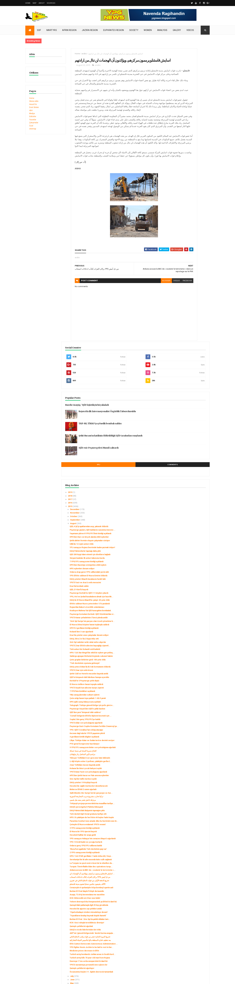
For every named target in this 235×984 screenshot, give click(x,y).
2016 (173, 218)
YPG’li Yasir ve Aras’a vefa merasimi (188, 326)
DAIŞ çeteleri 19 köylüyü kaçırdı (186, 599)
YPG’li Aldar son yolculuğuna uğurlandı (189, 520)
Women (148, 30)
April (175, 889)
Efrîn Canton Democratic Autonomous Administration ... (189, 832)
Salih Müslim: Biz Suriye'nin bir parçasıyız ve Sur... (186, 612)
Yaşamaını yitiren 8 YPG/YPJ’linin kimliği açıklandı (186, 254)
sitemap (32, 129)
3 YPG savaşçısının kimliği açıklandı (187, 666)
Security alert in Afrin (34, 941)
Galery (177, 30)
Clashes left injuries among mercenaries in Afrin (46, 938)
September (178, 235)
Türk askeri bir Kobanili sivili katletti (188, 420)
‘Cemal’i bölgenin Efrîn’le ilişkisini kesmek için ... (187, 512)
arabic (73, 53)
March (176, 893)
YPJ (175, 180)
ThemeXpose (40, 980)
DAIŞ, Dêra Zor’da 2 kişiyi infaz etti (187, 405)
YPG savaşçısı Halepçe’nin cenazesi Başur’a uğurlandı (188, 677)
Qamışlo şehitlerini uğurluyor (185, 869)
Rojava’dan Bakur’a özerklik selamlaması (184, 360)
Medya (32, 113)
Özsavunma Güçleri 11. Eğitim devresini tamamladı (185, 873)
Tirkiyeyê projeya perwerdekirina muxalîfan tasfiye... (187, 627)
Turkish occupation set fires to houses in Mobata (46, 935)
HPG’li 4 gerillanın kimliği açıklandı (187, 393)
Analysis (162, 30)
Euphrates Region (113, 30)
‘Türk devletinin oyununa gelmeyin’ (188, 441)
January (176, 900)
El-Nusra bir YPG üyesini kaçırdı (186, 669)
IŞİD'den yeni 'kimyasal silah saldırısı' (188, 507)
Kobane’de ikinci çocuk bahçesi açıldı (189, 580)
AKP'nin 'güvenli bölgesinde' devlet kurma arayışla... (188, 815)
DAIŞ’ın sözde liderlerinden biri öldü (188, 811)
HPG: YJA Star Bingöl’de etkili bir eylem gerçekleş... (187, 425)
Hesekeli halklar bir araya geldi (186, 673)
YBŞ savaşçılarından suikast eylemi (187, 483)
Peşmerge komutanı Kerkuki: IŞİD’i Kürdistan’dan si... (188, 371)
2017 (173, 214)
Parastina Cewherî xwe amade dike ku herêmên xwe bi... (189, 656)
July (175, 879)
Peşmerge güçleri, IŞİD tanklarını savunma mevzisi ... (187, 248)
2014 (173, 904)
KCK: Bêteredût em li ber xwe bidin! (188, 766)
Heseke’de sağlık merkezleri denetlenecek (185, 603)
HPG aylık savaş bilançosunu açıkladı (188, 492)
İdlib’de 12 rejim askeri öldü (184, 270)
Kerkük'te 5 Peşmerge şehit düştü (187, 465)
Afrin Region (69, 30)
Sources (51, 3)
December (178, 224)
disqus (141, 309)
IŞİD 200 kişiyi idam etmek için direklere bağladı (185, 283)
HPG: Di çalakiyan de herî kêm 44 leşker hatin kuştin (187, 650)
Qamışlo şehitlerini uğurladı (184, 807)
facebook (151, 309)
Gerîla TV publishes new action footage (42, 944)
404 (30, 110)
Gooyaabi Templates (68, 980)
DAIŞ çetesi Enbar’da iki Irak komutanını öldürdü (184, 445)
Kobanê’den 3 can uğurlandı (184, 396)
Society (133, 30)
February (177, 896)
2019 (173, 207)
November (178, 228)
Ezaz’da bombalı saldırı (182, 329)
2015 (173, 221)
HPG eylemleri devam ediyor (185, 305)
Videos (190, 30)
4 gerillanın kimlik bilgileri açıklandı (187, 540)
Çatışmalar (33, 123)
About (42, 3)
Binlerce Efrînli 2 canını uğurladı (186, 608)
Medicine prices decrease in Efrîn (187, 843)
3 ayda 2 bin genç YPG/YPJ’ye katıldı (188, 516)
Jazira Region (90, 30)
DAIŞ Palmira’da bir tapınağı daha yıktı (188, 279)
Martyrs (51, 30)
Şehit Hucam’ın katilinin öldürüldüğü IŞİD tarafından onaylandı (194, 153)
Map (34, 3)
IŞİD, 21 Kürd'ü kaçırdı (182, 333)
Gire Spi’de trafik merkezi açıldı (186, 595)
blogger (131, 309)
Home (27, 3)
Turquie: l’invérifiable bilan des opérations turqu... (186, 716)
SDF (39, 30)
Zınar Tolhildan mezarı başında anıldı (188, 577)
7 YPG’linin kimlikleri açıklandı (185, 480)
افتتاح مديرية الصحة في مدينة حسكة (186, 559)
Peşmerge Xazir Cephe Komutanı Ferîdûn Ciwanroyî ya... (187, 524)
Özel (31, 126)
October (177, 231)
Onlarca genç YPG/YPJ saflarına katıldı (189, 686)
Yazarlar (32, 120)
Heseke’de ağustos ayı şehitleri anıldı (189, 781)
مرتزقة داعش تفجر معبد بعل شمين (186, 623)
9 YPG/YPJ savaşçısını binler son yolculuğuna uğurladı (187, 554)
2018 (173, 211)
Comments (198, 180)
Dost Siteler (34, 107)
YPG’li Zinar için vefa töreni (184, 450)
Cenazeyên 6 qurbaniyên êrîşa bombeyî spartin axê (186, 750)
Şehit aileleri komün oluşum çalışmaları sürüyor (184, 265)
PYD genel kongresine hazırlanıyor (187, 550)
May (175, 886)
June (175, 882)
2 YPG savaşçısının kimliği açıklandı (187, 695)
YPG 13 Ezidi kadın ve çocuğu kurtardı (189, 682)
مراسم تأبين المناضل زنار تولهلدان (185, 562)
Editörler (32, 116)
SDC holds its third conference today (41, 932)
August (176, 238)
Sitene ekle (33, 101)
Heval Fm (33, 104)
